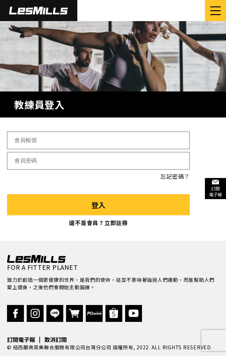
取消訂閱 (55, 339)
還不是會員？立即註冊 (98, 223)
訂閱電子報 (21, 339)
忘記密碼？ (175, 176)
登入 (98, 205)
